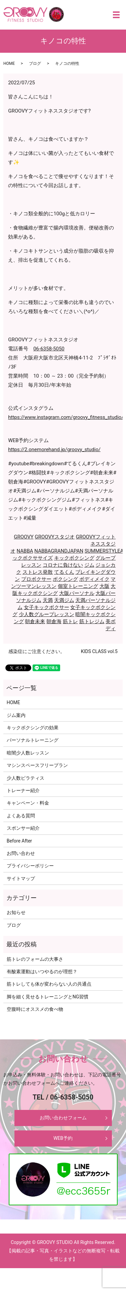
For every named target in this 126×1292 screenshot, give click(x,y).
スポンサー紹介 (23, 828)
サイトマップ (21, 878)
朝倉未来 (35, 621)
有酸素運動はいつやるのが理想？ (42, 971)
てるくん (64, 572)
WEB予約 (63, 1138)
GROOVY (24, 537)
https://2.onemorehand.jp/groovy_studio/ (54, 449)
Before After (19, 841)
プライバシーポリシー (30, 865)
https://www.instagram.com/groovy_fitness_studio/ (65, 417)
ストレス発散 (38, 572)
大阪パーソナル (76, 593)
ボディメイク (94, 579)
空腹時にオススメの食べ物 (35, 1009)
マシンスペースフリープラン (37, 765)
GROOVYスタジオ (55, 537)
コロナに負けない (63, 565)
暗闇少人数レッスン (28, 753)
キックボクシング (74, 558)
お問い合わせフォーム (63, 1117)
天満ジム (64, 600)
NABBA (24, 551)
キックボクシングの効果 (32, 727)
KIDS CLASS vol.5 (99, 651)
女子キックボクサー (46, 607)
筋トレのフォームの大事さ (35, 959)
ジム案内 (16, 715)
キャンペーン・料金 (28, 803)
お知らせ (16, 912)
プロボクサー (36, 579)
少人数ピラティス (25, 778)
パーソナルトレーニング (32, 740)
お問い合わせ (21, 853)
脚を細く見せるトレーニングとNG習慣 (48, 996)
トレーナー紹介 (23, 790)
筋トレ (70, 621)
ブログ (35, 63)
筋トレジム (91, 621)
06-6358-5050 (49, 349)
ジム (89, 565)
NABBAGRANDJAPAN (58, 551)
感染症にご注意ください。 (36, 651)
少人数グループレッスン (46, 614)
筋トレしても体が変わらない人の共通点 (49, 984)
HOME (9, 63)
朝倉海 (53, 621)
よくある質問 (21, 815)
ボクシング (65, 579)
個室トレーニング (78, 586)
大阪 (104, 586)
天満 (48, 600)
